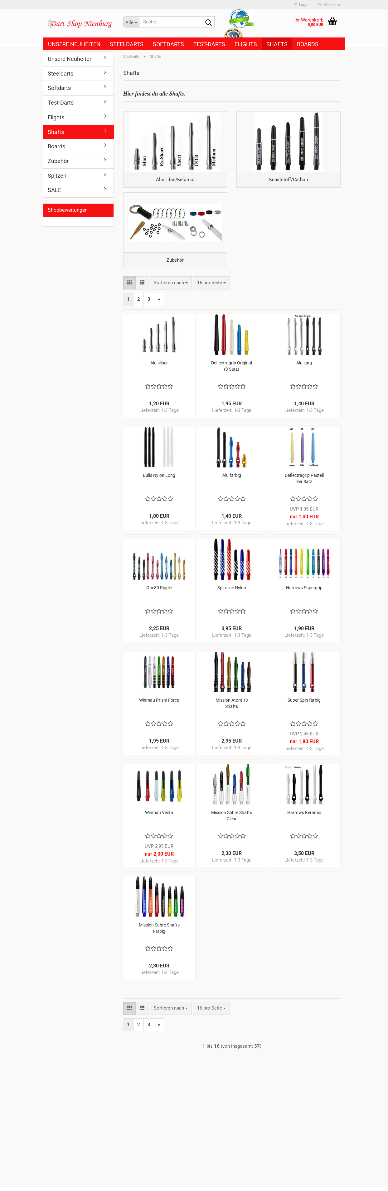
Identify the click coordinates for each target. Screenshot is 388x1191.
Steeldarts (126, 44)
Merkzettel (329, 4)
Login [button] (301, 4)
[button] (129, 286)
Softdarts (168, 44)
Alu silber (159, 366)
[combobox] (171, 286)
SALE (54, 190)
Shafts (277, 44)
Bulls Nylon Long (159, 479)
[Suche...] (131, 21)
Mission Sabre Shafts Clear (231, 819)
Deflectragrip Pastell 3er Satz (304, 482)
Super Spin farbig (304, 704)
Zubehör (58, 161)
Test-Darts (209, 44)
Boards (307, 44)
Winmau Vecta (159, 816)
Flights (246, 44)
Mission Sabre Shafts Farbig (159, 932)
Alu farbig (231, 479)
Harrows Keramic (304, 816)
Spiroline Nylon (231, 591)
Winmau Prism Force (159, 704)
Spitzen (57, 175)
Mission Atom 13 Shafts (232, 707)
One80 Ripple (159, 591)
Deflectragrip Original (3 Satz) (231, 370)
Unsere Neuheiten (74, 44)
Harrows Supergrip (304, 591)
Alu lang (304, 366)
